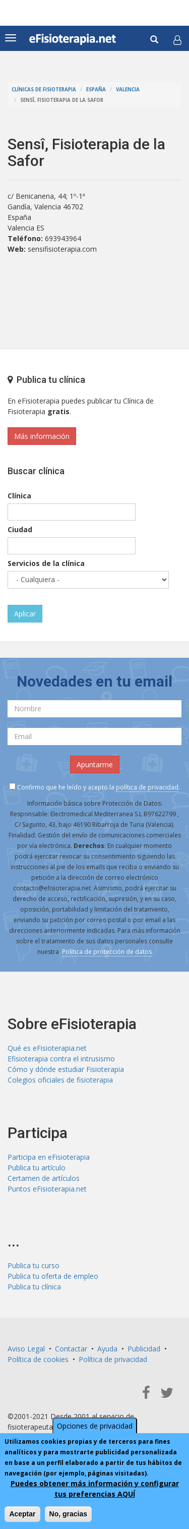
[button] (177, 40)
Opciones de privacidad (95, 1426)
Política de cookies (38, 1359)
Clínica (19, 495)
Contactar (71, 1348)
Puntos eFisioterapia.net (47, 1189)
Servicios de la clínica (46, 563)
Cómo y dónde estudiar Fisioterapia (66, 1069)
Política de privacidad (113, 1359)
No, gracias (68, 1514)
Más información (42, 436)
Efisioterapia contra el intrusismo (61, 1058)
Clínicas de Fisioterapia (44, 89)
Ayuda (107, 1348)
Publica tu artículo (37, 1167)
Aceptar (22, 1514)
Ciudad (20, 529)
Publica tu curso (33, 1265)
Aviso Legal (26, 1348)
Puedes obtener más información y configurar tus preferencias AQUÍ (95, 1489)
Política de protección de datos (107, 951)
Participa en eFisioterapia (49, 1157)
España (96, 89)
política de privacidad (147, 787)
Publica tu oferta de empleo (53, 1276)
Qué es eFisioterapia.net (47, 1048)
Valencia (128, 89)
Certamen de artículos (44, 1178)
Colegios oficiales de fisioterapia (60, 1080)
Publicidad (144, 1348)
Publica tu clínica (34, 1286)
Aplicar (25, 613)
